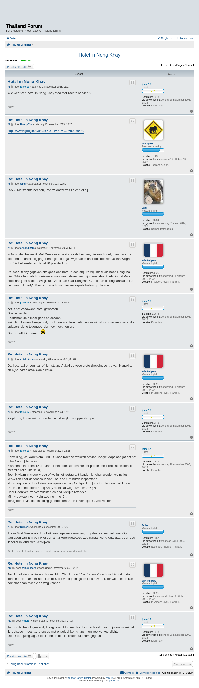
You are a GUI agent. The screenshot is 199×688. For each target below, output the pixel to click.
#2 (9, 124)
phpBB (109, 678)
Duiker (145, 525)
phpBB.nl (114, 680)
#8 (9, 450)
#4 (9, 248)
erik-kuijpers (149, 260)
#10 (10, 568)
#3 (9, 183)
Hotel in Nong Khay (99, 55)
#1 (9, 86)
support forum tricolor (79, 678)
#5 (9, 302)
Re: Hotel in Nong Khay (28, 120)
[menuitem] (11, 38)
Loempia (25, 60)
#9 (9, 527)
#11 (10, 621)
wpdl (144, 207)
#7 (9, 412)
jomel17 (146, 84)
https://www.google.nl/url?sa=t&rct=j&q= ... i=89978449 (46, 131)
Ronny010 (147, 143)
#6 (9, 359)
